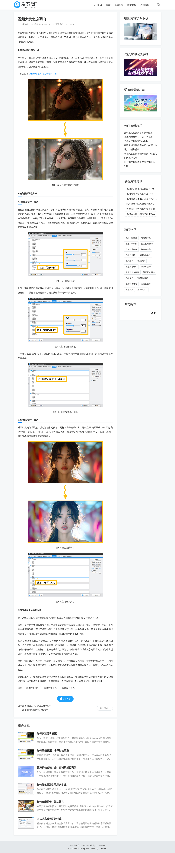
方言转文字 (142, 289)
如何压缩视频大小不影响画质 (53, 750)
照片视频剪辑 (147, 244)
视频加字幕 (146, 238)
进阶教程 (131, 5)
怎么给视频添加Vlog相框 (136, 141)
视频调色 (129, 278)
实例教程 (144, 5)
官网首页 (97, 5)
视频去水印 (130, 255)
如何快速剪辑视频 (47, 733)
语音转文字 (146, 284)
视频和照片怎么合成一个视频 (138, 137)
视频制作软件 (68, 688)
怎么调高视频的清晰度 (49, 818)
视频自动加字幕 (132, 272)
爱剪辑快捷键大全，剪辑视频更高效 (56, 767)
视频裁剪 (129, 261)
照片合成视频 (131, 249)
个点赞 (65, 698)
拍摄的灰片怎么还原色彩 (39, 706)
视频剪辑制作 (32, 688)
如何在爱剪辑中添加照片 (50, 801)
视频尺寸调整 (149, 272)
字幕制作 (141, 261)
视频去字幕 (146, 249)
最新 (108, 5)
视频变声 (129, 289)
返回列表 (104, 708)
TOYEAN (102, 849)
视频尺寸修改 (131, 267)
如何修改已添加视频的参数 (51, 784)
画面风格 (59, 24)
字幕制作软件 (143, 278)
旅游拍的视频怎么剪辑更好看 (140, 209)
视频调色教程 (131, 284)
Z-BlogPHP (83, 849)
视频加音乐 (146, 267)
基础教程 (119, 5)
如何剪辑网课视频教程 (37, 710)
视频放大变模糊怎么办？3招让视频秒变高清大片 (150, 188)
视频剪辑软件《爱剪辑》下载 (43, 74)
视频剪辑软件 (50, 688)
